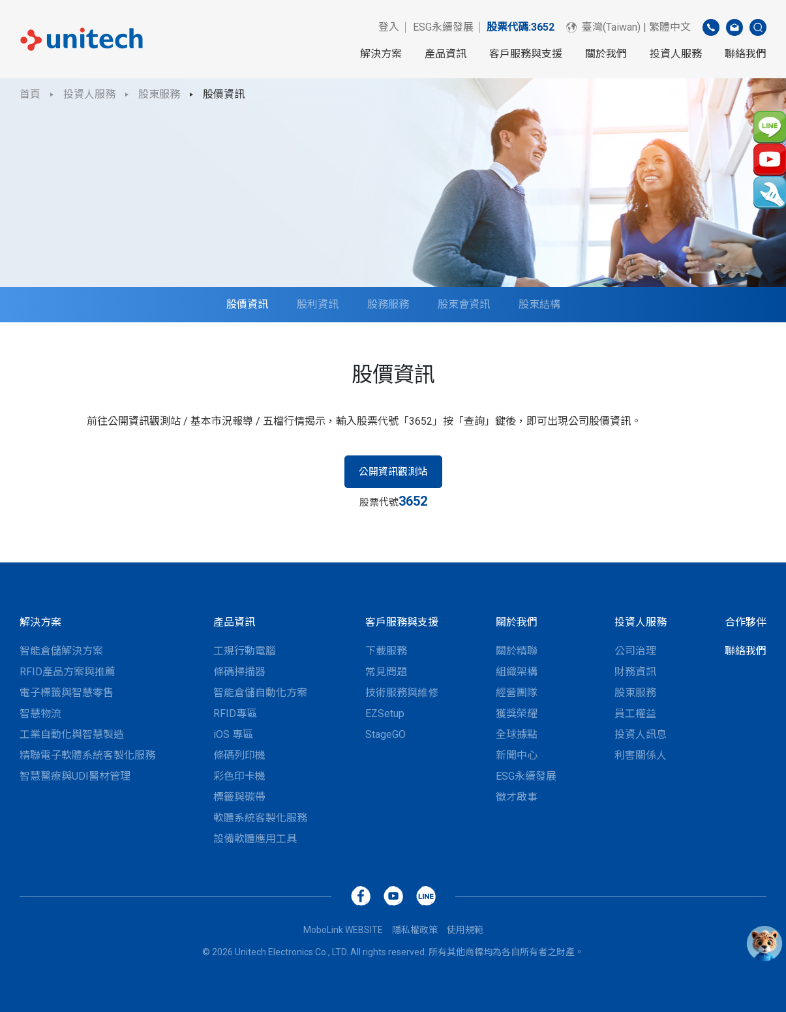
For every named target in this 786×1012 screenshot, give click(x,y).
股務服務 (388, 304)
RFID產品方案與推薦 (67, 672)
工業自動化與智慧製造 (72, 734)
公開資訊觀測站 (393, 472)
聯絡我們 (745, 54)
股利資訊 (318, 304)
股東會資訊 (464, 304)
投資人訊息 (640, 734)
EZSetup (384, 713)
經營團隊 (516, 692)
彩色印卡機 (239, 776)
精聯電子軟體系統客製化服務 (87, 755)
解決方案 (381, 54)
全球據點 (516, 734)
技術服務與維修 (401, 692)
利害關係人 (640, 755)
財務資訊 (635, 672)
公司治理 (635, 651)
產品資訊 (445, 54)
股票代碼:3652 (520, 27)
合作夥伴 (745, 622)
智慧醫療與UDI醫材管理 (75, 776)
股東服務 (159, 94)
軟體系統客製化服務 (260, 818)
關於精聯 (516, 651)
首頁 (30, 94)
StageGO (385, 734)
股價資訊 (224, 94)
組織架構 (516, 672)
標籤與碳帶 (239, 797)
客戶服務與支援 (525, 54)
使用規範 (465, 930)
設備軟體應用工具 (255, 839)
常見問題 (386, 672)
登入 (388, 27)
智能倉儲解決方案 (61, 651)
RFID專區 (235, 713)
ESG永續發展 (443, 27)
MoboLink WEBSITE (343, 930)
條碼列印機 (239, 755)
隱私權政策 (415, 930)
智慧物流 (40, 713)
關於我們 (606, 54)
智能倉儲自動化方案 (260, 692)
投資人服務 (676, 54)
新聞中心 (516, 755)
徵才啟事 (516, 797)
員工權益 (635, 713)
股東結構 (539, 304)
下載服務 (386, 651)
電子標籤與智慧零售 (66, 692)
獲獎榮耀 (516, 713)
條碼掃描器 (239, 672)
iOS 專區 (233, 734)
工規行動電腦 (244, 651)
